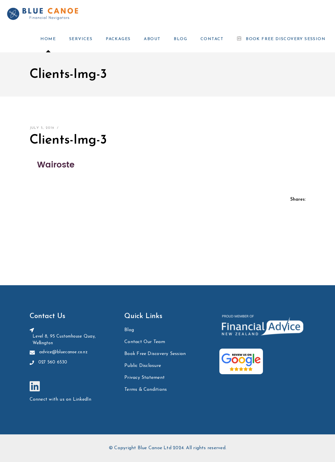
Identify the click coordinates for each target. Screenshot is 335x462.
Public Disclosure (142, 365)
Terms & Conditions (145, 389)
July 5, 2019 (42, 128)
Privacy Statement (144, 377)
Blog (129, 330)
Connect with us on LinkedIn (61, 399)
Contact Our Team (144, 342)
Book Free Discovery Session (155, 354)
